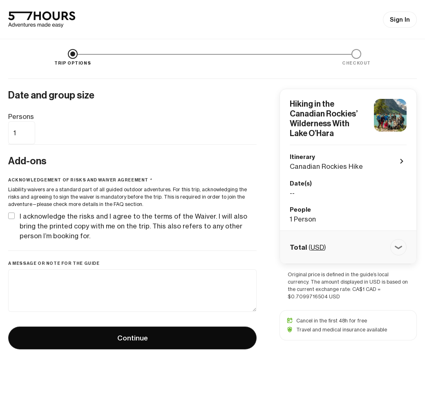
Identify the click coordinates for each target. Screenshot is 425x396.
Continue (132, 338)
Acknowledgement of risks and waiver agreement (80, 180)
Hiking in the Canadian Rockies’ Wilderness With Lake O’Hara (324, 118)
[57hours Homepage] (41, 19)
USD (317, 247)
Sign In (400, 19)
